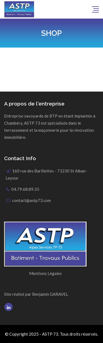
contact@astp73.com (31, 200)
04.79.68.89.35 (25, 189)
